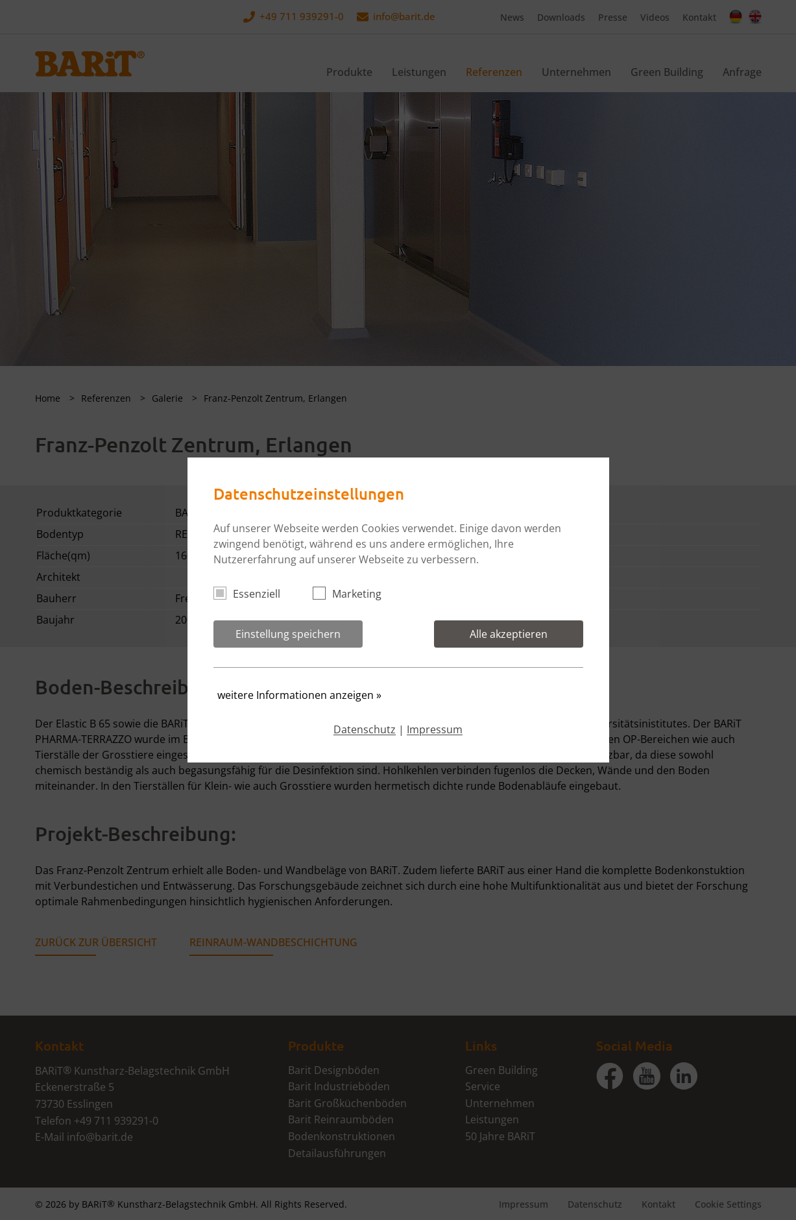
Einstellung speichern (288, 634)
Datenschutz (364, 729)
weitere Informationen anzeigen (299, 695)
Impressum (435, 729)
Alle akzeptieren (509, 634)
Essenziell (252, 594)
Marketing (352, 594)
